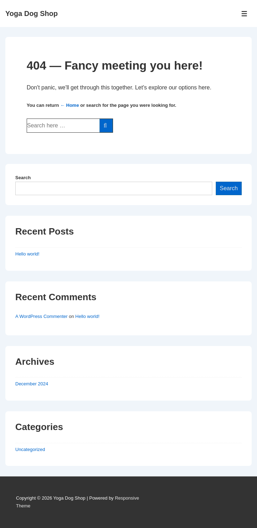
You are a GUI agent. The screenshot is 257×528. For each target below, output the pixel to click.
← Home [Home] (69, 105)
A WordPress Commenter (41, 316)
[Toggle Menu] (244, 14)
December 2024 (31, 383)
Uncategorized (30, 449)
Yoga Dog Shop (31, 13)
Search (23, 177)
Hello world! (27, 254)
